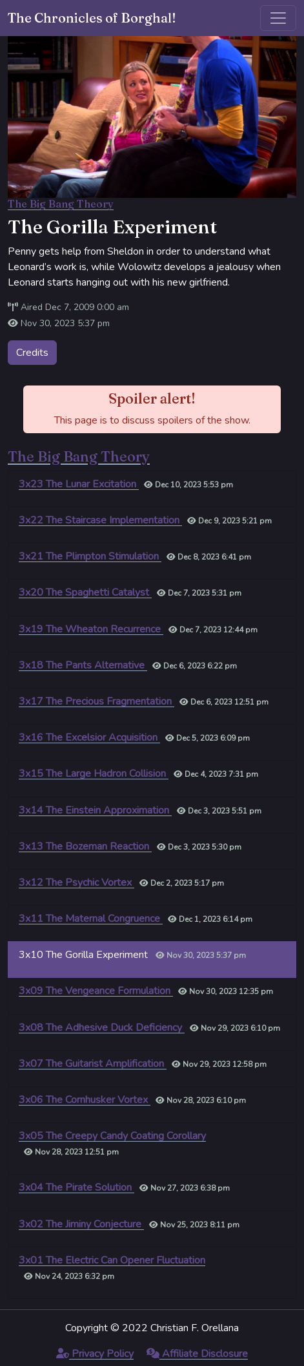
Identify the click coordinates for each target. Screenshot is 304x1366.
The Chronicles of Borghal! (92, 18)
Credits (32, 353)
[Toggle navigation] (278, 18)
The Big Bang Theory (61, 203)
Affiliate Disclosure (197, 1354)
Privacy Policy (95, 1354)
